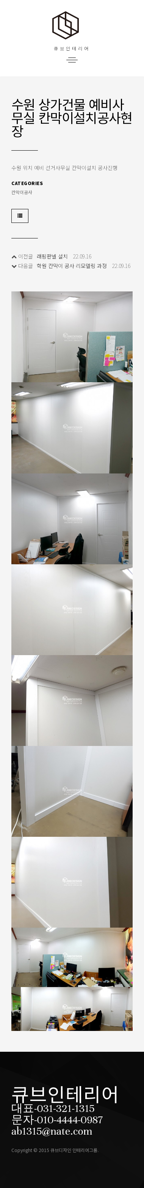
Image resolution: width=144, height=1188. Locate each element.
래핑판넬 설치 (52, 256)
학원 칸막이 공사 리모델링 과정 (72, 265)
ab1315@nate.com (51, 1131)
